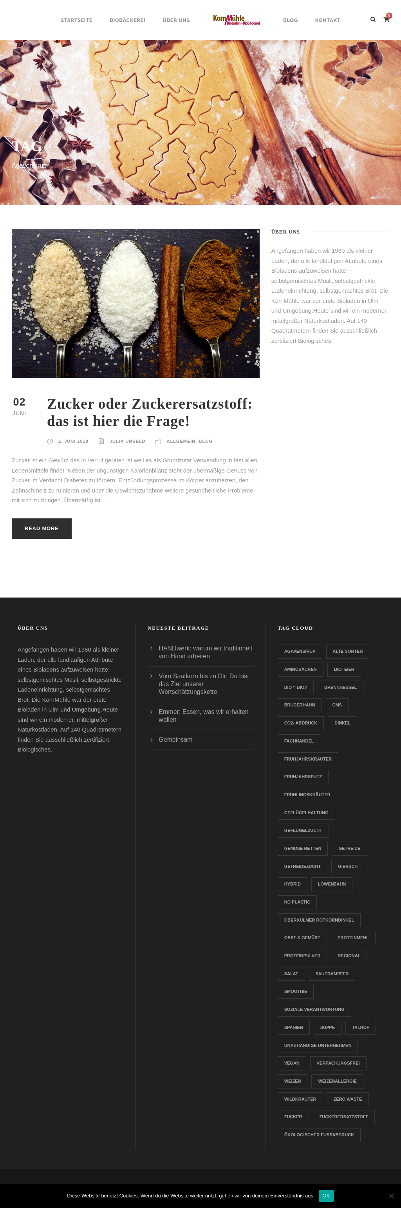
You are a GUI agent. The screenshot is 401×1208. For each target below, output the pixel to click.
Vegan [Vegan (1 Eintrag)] (292, 1063)
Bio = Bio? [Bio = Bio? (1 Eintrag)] (295, 687)
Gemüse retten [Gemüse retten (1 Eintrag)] (303, 848)
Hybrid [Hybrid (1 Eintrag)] (292, 884)
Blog (290, 20)
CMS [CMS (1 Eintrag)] (337, 705)
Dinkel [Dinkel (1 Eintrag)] (342, 723)
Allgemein (180, 441)
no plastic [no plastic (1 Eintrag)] (297, 902)
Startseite (76, 20)
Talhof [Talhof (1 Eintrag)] (360, 1027)
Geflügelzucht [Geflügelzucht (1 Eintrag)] (303, 830)
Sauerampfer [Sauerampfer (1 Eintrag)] (332, 973)
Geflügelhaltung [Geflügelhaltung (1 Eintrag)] (306, 812)
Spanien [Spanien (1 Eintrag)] (293, 1027)
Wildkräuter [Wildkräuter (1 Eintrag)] (300, 1099)
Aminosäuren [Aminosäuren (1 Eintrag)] (300, 669)
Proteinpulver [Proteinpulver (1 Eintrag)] (302, 955)
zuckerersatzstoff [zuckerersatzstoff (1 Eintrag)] (344, 1116)
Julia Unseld (128, 441)
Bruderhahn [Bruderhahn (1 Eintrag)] (299, 705)
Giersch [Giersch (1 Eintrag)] (348, 866)
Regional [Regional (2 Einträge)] (349, 955)
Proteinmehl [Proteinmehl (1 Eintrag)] (353, 937)
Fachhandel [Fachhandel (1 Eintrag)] (299, 741)
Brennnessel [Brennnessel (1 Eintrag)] (340, 687)
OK (326, 1196)
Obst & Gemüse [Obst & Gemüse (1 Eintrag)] (302, 937)
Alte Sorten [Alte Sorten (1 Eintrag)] (348, 651)
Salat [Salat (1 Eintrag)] (291, 973)
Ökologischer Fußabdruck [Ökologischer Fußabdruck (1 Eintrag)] (319, 1134)
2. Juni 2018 (73, 441)
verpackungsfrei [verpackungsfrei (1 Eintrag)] (338, 1063)
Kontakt (327, 20)
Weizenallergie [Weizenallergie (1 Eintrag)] (337, 1081)
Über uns (176, 20)
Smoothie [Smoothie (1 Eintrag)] (295, 991)
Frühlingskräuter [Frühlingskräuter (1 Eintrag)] (307, 794)
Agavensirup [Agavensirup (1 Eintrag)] (300, 651)
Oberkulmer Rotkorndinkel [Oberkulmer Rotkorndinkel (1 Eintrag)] (319, 920)
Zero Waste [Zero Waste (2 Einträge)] (348, 1099)
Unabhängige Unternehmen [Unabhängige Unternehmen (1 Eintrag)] (318, 1045)
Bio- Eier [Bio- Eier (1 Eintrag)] (344, 669)
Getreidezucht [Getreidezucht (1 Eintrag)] (302, 866)
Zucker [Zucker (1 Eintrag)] (293, 1116)
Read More (42, 528)
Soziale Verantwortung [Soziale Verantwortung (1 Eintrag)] (314, 1009)
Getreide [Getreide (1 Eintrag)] (349, 848)
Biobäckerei (127, 20)
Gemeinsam (175, 739)
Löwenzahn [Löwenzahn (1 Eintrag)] (332, 884)
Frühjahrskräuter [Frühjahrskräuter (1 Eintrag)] (308, 759)
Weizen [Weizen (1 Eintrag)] (292, 1081)
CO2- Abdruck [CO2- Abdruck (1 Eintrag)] (301, 723)
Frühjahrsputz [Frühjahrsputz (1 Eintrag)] (303, 776)
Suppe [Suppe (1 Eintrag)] (327, 1027)
